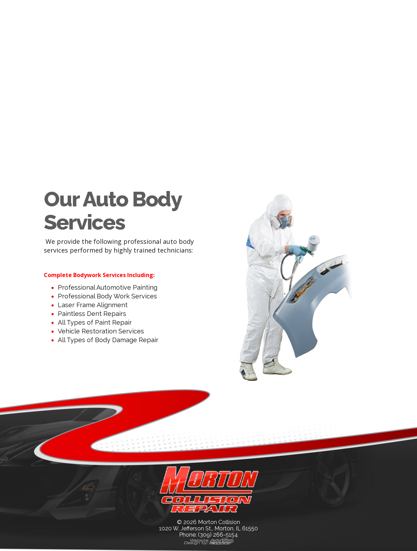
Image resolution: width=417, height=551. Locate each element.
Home (83, 9)
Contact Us (263, 9)
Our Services (204, 9)
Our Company (136, 9)
